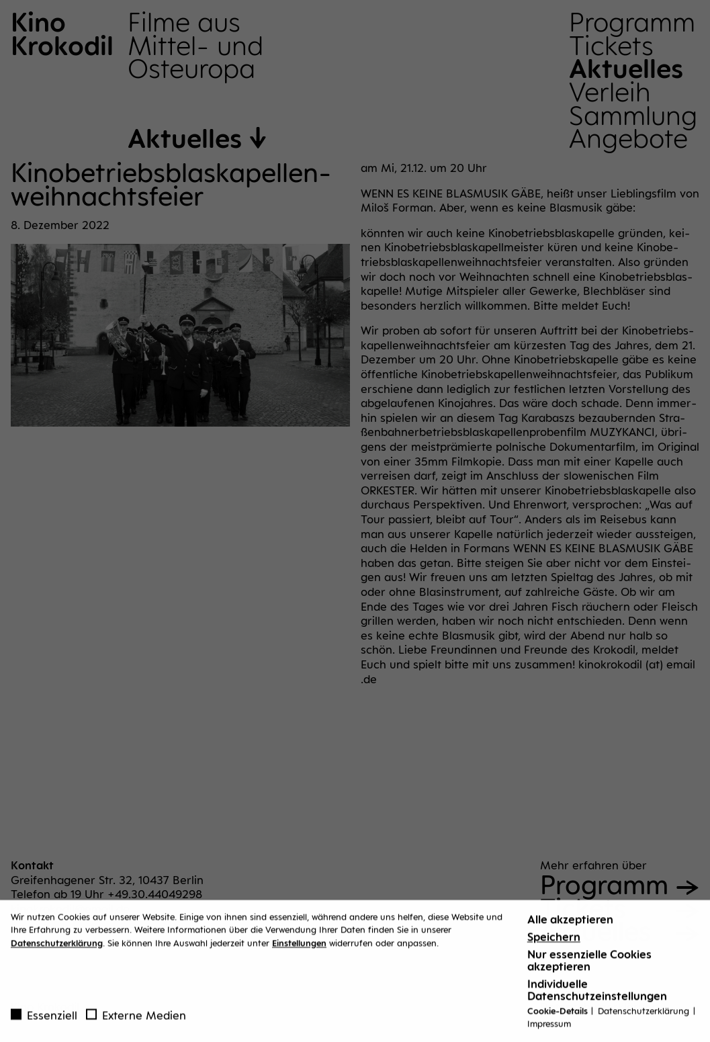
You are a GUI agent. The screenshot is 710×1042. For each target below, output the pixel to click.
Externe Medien (136, 1019)
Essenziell (44, 1019)
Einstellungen (299, 946)
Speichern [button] (553, 940)
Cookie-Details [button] (558, 1014)
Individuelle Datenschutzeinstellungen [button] (597, 993)
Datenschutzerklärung (57, 946)
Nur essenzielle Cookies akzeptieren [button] (589, 964)
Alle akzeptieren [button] (570, 923)
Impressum (549, 1028)
